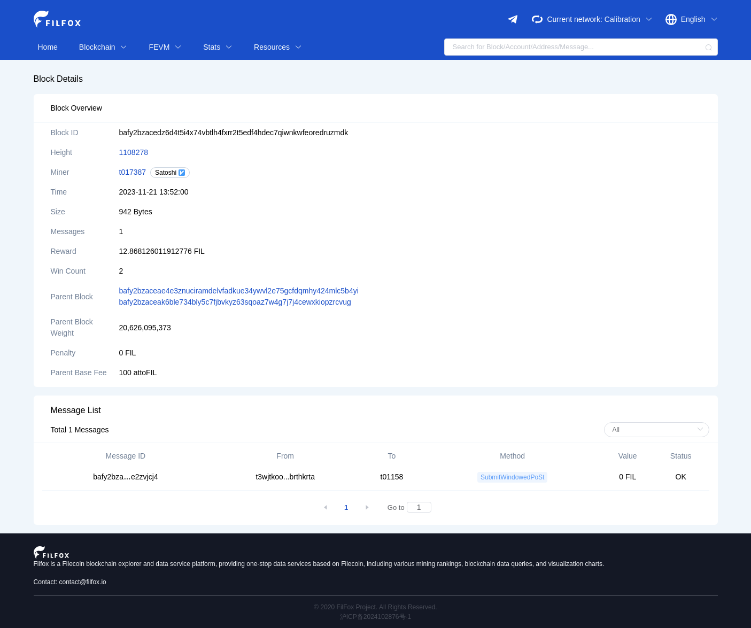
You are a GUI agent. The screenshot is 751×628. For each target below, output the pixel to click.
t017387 (132, 172)
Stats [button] (218, 47)
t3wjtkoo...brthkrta (285, 476)
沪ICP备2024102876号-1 (375, 617)
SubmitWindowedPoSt (512, 477)
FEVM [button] (165, 47)
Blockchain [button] (103, 47)
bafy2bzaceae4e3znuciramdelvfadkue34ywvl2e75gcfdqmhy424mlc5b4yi (239, 290)
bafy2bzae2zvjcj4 (125, 476)
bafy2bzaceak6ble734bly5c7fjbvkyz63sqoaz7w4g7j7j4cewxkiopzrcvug (235, 302)
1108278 (134, 152)
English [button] (699, 19)
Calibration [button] (629, 19)
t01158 (392, 476)
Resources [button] (278, 47)
